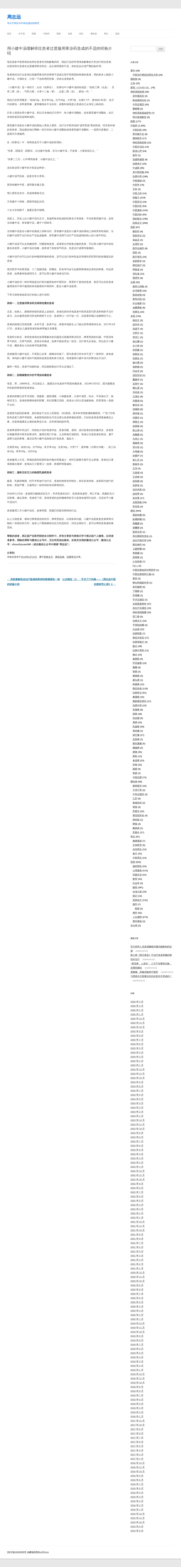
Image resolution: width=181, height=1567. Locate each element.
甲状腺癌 (137, 663)
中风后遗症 (138, 104)
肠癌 (135, 769)
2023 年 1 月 (136, 1166)
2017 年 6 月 (136, 1442)
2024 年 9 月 (136, 1082)
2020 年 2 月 (136, 1315)
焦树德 (136, 367)
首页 (9, 33)
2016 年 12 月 (137, 1463)
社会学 (136, 883)
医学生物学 (138, 248)
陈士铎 (136, 430)
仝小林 (136, 345)
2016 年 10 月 (137, 1471)
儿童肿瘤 (137, 549)
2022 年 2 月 (136, 1213)
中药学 (136, 185)
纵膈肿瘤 (137, 519)
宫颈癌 (136, 709)
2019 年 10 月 (137, 1332)
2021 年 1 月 (136, 1268)
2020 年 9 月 (136, 1285)
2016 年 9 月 (136, 1475)
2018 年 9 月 (136, 1387)
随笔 (135, 887)
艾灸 (135, 189)
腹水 (135, 646)
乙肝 (135, 798)
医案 (34, 33)
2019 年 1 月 (136, 1370)
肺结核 (136, 819)
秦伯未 (136, 405)
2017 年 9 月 (136, 1429)
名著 (132, 282)
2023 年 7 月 (136, 1141)
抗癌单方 (137, 163)
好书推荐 (137, 290)
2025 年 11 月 (137, 1023)
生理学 (136, 244)
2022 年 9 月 (136, 1183)
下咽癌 (136, 591)
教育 (135, 879)
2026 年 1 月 (136, 1014)
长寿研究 (137, 845)
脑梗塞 (136, 108)
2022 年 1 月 (136, 1217)
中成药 (136, 168)
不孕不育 (137, 790)
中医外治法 (138, 146)
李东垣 (136, 506)
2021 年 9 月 (136, 1234)
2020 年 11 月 (137, 1277)
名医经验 (137, 502)
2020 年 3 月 (136, 1310)
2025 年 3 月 (136, 1056)
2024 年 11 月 (137, 1073)
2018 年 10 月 (137, 1382)
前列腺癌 (137, 587)
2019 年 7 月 (136, 1344)
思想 (117, 33)
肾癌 (135, 671)
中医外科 (137, 206)
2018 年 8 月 (136, 1391)
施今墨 (136, 362)
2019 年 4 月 (136, 1357)
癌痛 (135, 752)
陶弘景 (136, 388)
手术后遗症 (138, 599)
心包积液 (137, 561)
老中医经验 (138, 172)
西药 (135, 252)
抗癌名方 (137, 620)
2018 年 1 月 (136, 1416)
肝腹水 (136, 832)
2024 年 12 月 (137, 1069)
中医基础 (137, 180)
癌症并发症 (138, 637)
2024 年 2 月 (136, 1111)
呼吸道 (136, 269)
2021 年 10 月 (137, 1230)
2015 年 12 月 (137, 1514)
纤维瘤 (136, 595)
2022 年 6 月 (136, 1196)
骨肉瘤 (136, 731)
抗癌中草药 (138, 650)
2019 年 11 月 (137, 1327)
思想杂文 (137, 900)
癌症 (81, 33)
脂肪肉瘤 (137, 515)
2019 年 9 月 (136, 1336)
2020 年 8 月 (136, 1289)
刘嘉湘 (136, 400)
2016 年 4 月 (136, 1497)
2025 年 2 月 (136, 1061)
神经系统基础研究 (142, 113)
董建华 (136, 379)
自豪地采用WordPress (38, 1552)
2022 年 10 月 (137, 1179)
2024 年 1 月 (136, 1116)
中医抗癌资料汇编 (142, 574)
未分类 (133, 925)
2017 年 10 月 (137, 1425)
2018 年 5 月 (136, 1403)
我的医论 (137, 218)
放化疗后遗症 (139, 608)
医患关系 (137, 532)
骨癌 (135, 773)
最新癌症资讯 (139, 701)
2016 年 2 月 (136, 1505)
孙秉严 (136, 455)
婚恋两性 (137, 866)
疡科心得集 (138, 286)
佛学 (135, 913)
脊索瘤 (136, 553)
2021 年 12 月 (137, 1221)
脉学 (135, 155)
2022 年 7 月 (136, 1192)
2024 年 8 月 (136, 1086)
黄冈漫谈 (137, 921)
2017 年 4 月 (136, 1450)
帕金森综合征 (139, 100)
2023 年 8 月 (136, 1137)
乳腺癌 (136, 726)
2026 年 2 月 (136, 1010)
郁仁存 (136, 460)
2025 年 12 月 (137, 1018)
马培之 (136, 439)
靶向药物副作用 (141, 582)
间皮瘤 (136, 718)
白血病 (136, 629)
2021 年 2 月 (136, 1264)
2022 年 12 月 (137, 1171)
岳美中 (136, 383)
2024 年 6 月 (136, 1095)
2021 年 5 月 (136, 1251)
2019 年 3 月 (136, 1361)
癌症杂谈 (59, 557)
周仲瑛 (136, 413)
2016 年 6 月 (136, 1488)
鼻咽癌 (136, 697)
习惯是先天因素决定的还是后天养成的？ (151, 976)
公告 (132, 83)
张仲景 (136, 498)
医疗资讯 (137, 257)
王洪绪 (136, 477)
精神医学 (137, 138)
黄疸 (135, 578)
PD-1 (135, 565)
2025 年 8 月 (136, 1035)
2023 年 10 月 (137, 1128)
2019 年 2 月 (136, 1365)
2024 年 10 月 (137, 1078)
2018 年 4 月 (136, 1408)
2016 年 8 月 (136, 1480)
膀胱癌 (136, 676)
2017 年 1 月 (136, 1458)
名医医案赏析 (139, 604)
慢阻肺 (133, 79)
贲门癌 (136, 616)
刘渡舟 (136, 417)
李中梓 (136, 447)
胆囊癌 (136, 527)
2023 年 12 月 (137, 1120)
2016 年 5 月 (136, 1492)
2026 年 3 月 (136, 1006)
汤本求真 (137, 489)
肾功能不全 (138, 134)
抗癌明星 (137, 633)
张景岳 (136, 358)
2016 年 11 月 (137, 1467)
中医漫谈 (137, 210)
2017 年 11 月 (137, 1420)
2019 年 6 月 (136, 1348)
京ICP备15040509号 (16, 1552)
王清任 (136, 396)
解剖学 (136, 231)
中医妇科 (137, 130)
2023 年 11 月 (137, 1124)
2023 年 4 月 (136, 1154)
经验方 (136, 197)
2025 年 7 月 (136, 1039)
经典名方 (48, 557)
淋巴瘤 (136, 735)
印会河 (136, 371)
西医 (59, 33)
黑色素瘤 (137, 743)
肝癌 (135, 764)
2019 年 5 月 (136, 1353)
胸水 (135, 654)
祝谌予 (136, 328)
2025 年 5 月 (136, 1048)
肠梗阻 (136, 659)
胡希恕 (136, 354)
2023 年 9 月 (136, 1133)
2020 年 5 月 (136, 1302)
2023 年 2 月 (136, 1162)
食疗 (135, 853)
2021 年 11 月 (137, 1226)
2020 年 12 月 (137, 1272)
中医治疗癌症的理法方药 (145, 75)
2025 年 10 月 (137, 1027)
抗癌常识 (71, 557)
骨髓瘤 (136, 523)
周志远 (14, 17)
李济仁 (136, 337)
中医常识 (137, 202)
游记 (135, 896)
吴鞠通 (136, 434)
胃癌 (135, 722)
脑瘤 (135, 667)
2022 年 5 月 (136, 1200)
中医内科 (137, 214)
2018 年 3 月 (136, 1412)
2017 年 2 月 (136, 1454)
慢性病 (93, 33)
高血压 (136, 240)
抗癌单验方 (138, 642)
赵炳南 (136, 426)
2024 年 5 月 (136, 1099)
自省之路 (137, 891)
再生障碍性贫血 (141, 536)
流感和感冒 (138, 159)
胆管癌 (136, 557)
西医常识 (137, 235)
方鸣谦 (136, 451)
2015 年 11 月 (137, 1518)
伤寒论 (136, 312)
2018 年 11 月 (137, 1378)
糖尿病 (136, 828)
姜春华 (136, 464)
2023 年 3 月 (136, 1158)
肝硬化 (136, 811)
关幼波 (136, 392)
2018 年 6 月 (136, 1399)
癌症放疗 (137, 265)
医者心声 (137, 151)
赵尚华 (136, 324)
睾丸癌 (136, 680)
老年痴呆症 (138, 96)
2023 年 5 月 (136, 1150)
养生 (106, 33)
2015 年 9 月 (136, 1526)
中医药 (46, 33)
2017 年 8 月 (136, 1433)
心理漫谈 (137, 870)
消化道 (136, 273)
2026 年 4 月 (136, 1001)
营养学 (136, 278)
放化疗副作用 (139, 540)
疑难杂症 (137, 802)
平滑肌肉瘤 (138, 625)
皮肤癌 (136, 739)
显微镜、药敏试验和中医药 (144, 972)
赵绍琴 (136, 494)
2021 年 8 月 (136, 1238)
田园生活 (137, 874)
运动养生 (137, 849)
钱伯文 (136, 320)
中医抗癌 (137, 777)
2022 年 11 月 (137, 1175)
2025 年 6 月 (136, 1044)
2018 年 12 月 (137, 1374)
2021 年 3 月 (136, 1260)
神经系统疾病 (137, 91)
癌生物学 (137, 544)
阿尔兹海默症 (139, 117)
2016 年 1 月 (136, 1509)
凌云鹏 (136, 341)
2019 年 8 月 (136, 1340)
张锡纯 (136, 409)
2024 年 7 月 (136, 1090)
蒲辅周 (136, 443)
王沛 (135, 468)
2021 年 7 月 (136, 1243)
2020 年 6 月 (136, 1298)
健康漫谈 (137, 841)
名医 (70, 33)
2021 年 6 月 (136, 1247)
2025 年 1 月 (136, 1065)
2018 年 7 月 (136, 1395)
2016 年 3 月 (136, 1501)
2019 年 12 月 (137, 1323)
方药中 (136, 333)
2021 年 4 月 (136, 1255)
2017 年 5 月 (136, 1446)
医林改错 (137, 295)
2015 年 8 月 (136, 1530)
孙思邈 (136, 350)
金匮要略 (137, 307)
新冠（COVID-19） (140, 87)
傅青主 (136, 422)
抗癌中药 (137, 176)
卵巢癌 (136, 684)
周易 (137, 908)
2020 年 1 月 (136, 1319)
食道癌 (136, 760)
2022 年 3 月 (136, 1209)
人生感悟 (137, 917)
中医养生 (137, 858)
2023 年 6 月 (136, 1145)
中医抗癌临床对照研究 (144, 570)
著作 (132, 70)
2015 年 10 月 (137, 1522)
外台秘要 (137, 303)
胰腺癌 (136, 747)
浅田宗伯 (137, 375)
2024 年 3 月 (136, 1107)
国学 (135, 904)
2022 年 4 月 (136, 1205)
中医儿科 (137, 193)
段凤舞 (136, 481)
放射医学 (137, 261)
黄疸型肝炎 (138, 815)
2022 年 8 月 (136, 1188)
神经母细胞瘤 (139, 612)
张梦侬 (136, 485)
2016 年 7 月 (136, 1484)
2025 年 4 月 (136, 1052)
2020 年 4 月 (136, 1306)
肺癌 (135, 714)
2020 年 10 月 (137, 1281)
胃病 (135, 807)
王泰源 (136, 472)
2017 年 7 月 (136, 1437)
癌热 (135, 756)
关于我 (21, 33)
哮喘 (135, 824)
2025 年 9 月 (136, 1031)
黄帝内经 (137, 299)
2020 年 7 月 (136, 1293)
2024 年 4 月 (136, 1103)
